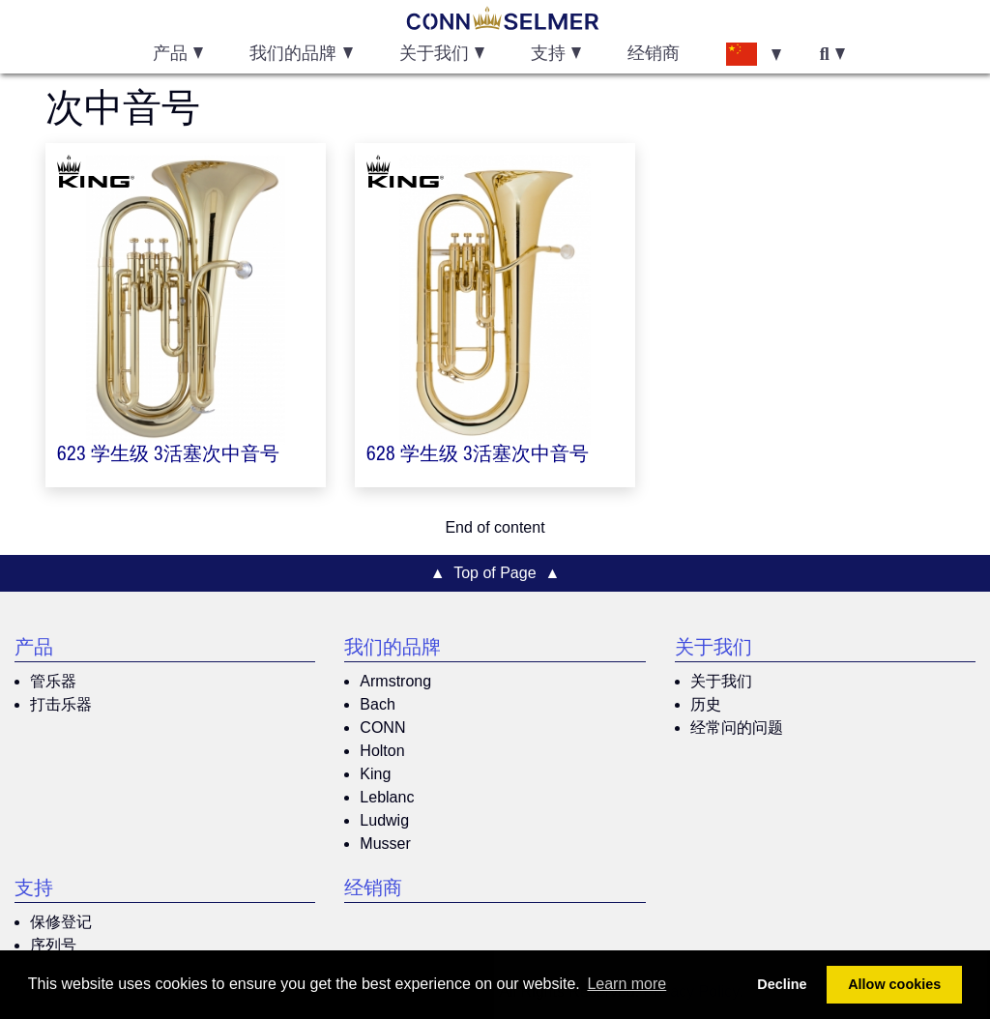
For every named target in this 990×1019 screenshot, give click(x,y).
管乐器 (53, 681)
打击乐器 (61, 704)
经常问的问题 (736, 727)
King (375, 774)
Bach (377, 704)
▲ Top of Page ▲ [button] (495, 573)
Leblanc (387, 797)
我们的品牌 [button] (292, 55)
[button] (753, 53)
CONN (382, 727)
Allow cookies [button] (894, 984)
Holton (382, 750)
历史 (705, 704)
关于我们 (713, 649)
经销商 (653, 55)
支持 (34, 890)
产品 (34, 649)
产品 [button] (170, 55)
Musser (385, 843)
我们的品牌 (392, 649)
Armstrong (395, 681)
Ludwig (384, 820)
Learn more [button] (626, 983)
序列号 (53, 945)
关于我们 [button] (434, 55)
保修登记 (61, 922)
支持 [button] (548, 55)
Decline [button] (781, 984)
